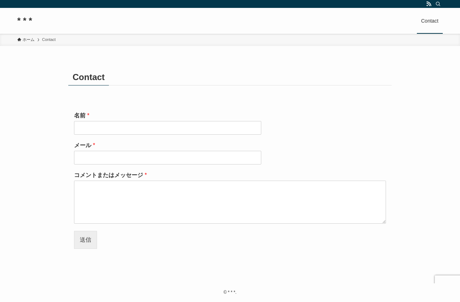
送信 (85, 240)
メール (84, 145)
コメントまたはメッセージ (110, 175)
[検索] (438, 4)
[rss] (428, 4)
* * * (24, 21)
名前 (81, 115)
